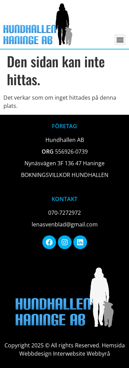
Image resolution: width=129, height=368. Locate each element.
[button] (120, 39)
